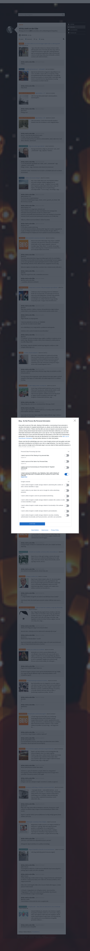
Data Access (44, 530)
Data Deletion (35, 530)
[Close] (75, 421)
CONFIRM (32, 524)
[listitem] (45, 451)
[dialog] (45, 475)
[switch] (67, 455)
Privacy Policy (55, 530)
